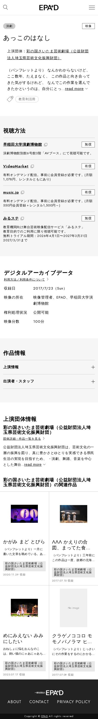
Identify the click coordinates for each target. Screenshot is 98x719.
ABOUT (15, 702)
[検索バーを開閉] (5, 7)
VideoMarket (16, 166)
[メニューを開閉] (92, 8)
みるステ (11, 218)
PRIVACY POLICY (73, 702)
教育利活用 (27, 99)
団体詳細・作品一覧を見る (23, 439)
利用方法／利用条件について (26, 280)
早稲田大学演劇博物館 (22, 144)
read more (76, 88)
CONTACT (39, 702)
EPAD (44, 716)
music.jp (11, 192)
